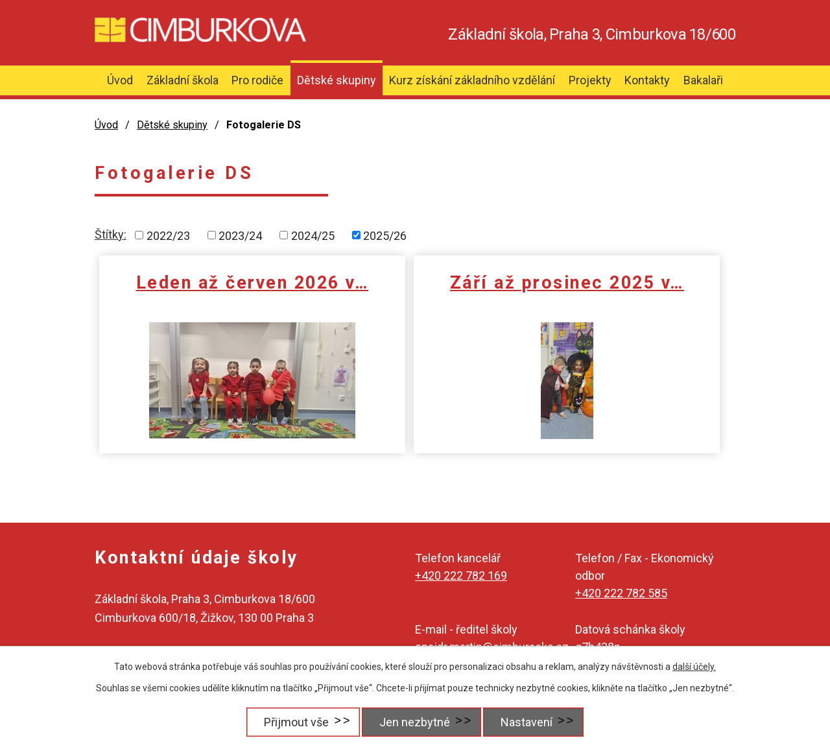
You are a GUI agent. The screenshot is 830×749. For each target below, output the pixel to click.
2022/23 (168, 235)
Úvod (120, 80)
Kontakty (647, 80)
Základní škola (183, 80)
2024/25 (313, 235)
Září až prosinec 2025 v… (420, 293)
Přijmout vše (290, 722)
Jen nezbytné (412, 722)
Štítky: (110, 234)
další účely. (694, 666)
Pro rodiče (257, 80)
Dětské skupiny (336, 80)
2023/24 (240, 235)
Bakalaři (703, 80)
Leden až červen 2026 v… (203, 293)
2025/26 (385, 235)
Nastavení (528, 722)
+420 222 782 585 (621, 593)
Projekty (590, 80)
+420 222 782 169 (461, 575)
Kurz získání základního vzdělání (472, 80)
